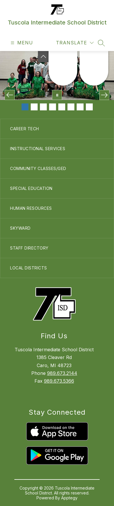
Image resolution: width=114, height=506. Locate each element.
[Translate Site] (75, 42)
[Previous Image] (10, 95)
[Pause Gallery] (57, 95)
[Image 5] (61, 106)
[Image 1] (25, 106)
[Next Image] (104, 95)
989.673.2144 (62, 373)
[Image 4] (52, 106)
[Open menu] (21, 42)
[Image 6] (70, 106)
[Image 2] (34, 106)
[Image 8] (89, 106)
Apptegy (69, 497)
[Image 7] (80, 106)
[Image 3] (43, 106)
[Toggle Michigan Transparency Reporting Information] (43, 56)
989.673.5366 (59, 381)
